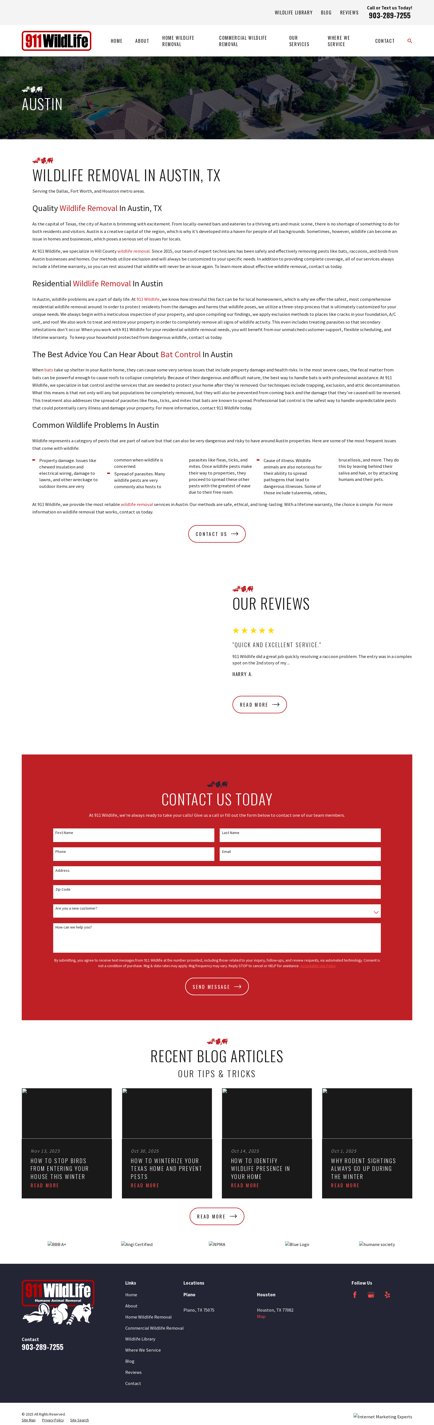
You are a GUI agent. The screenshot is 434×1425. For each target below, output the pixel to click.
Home (131, 1244)
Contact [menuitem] (385, 40)
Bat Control (180, 354)
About (131, 1255)
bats (48, 370)
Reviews (349, 12)
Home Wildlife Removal (148, 1267)
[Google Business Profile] (371, 1244)
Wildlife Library (294, 12)
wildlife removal (133, 251)
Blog (326, 12)
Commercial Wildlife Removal (154, 1278)
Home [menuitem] (117, 40)
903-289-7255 (390, 15)
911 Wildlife (148, 299)
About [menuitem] (142, 40)
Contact (133, 1333)
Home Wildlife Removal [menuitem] (178, 41)
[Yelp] (387, 1244)
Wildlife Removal (88, 208)
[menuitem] (29, 1369)
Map (261, 1266)
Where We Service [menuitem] (339, 41)
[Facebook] (355, 1244)
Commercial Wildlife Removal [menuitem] (243, 41)
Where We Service (143, 1300)
